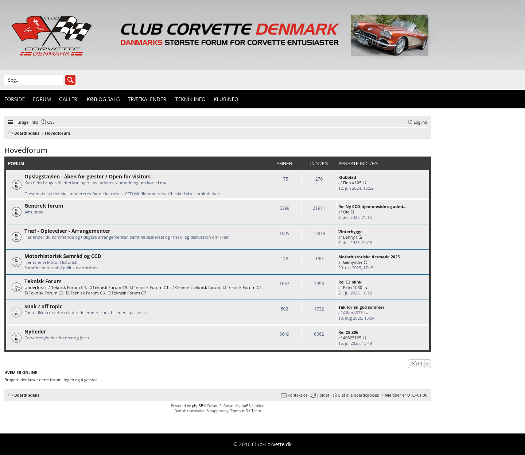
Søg (70, 80)
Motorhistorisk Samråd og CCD (62, 255)
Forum (42, 99)
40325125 (352, 337)
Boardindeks (26, 395)
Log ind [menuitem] (420, 122)
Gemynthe (353, 262)
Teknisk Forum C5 (110, 287)
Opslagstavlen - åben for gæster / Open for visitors (87, 176)
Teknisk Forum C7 (129, 293)
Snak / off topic (43, 306)
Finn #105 (352, 182)
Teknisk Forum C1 (151, 287)
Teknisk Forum (43, 281)
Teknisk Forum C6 (87, 293)
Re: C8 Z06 (348, 332)
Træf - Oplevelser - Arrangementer (67, 230)
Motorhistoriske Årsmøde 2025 (369, 256)
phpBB (197, 405)
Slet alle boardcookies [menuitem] (358, 395)
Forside (14, 99)
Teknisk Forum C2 (244, 287)
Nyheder (35, 331)
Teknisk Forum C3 (46, 293)
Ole (346, 212)
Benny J (350, 237)
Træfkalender (147, 99)
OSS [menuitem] (51, 122)
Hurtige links (26, 122)
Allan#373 (353, 312)
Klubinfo (226, 99)
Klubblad (347, 177)
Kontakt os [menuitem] (298, 395)
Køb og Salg (103, 99)
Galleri (69, 99)
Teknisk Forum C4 (68, 287)
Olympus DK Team (245, 410)
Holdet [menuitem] (323, 395)
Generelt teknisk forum (198, 287)
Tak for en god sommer (361, 307)
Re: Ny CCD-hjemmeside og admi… (372, 206)
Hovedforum (25, 150)
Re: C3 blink (350, 282)
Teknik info (190, 99)
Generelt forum (43, 205)
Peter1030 (352, 287)
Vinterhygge (350, 231)
